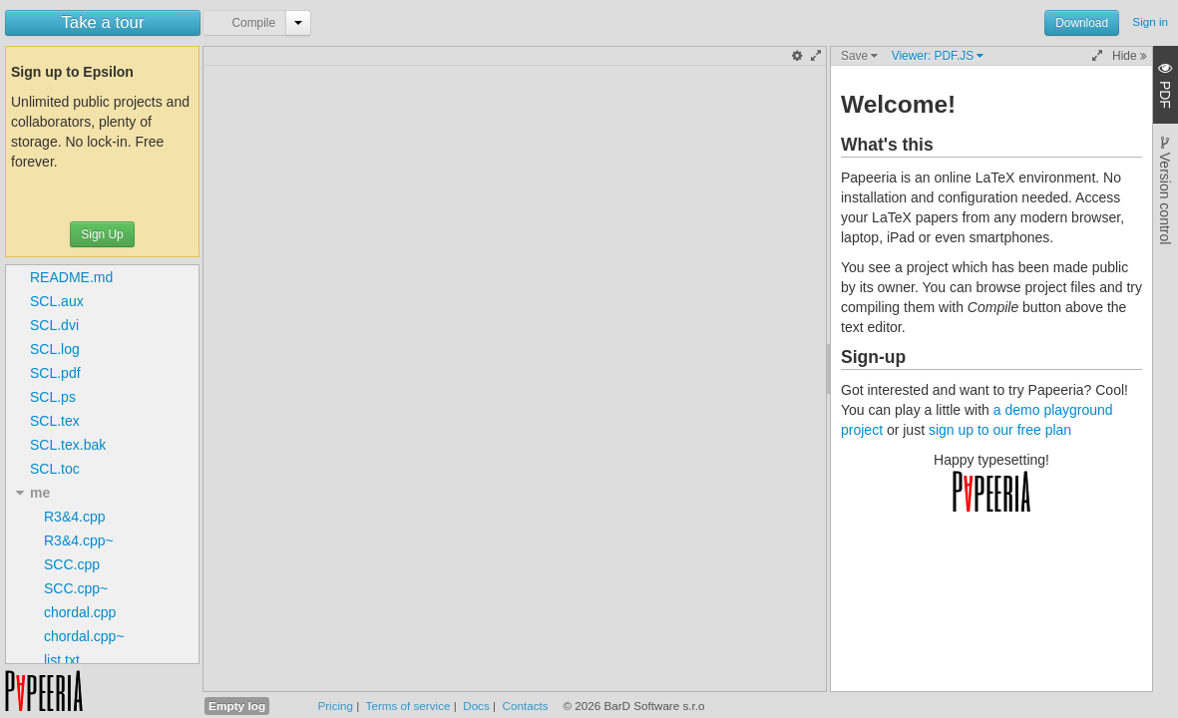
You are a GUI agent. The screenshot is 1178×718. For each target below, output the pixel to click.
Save (859, 56)
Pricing (335, 705)
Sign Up (102, 234)
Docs (476, 705)
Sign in (1150, 21)
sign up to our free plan (1000, 430)
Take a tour (102, 22)
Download (1081, 23)
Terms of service (408, 705)
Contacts (526, 705)
